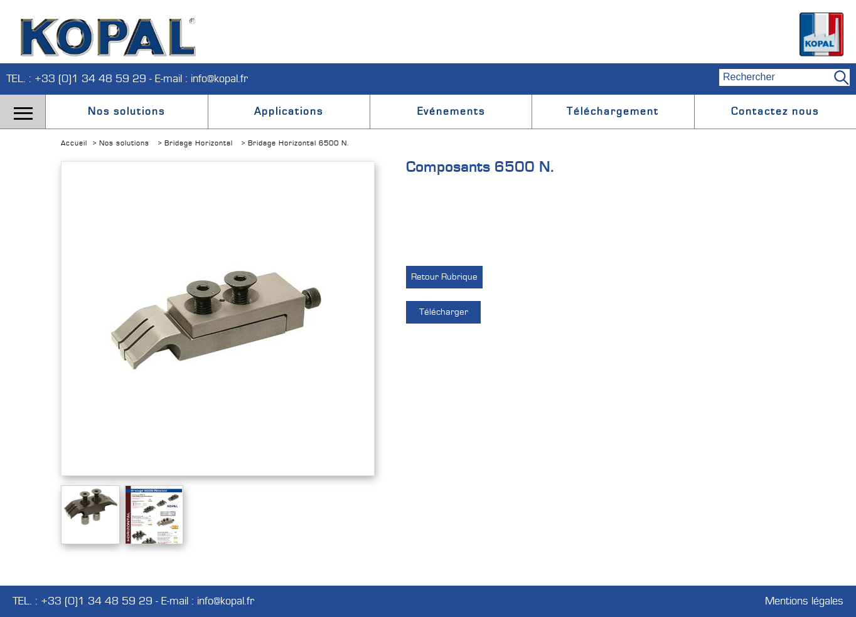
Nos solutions (126, 111)
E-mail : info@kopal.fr (201, 78)
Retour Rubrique (444, 277)
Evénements (451, 111)
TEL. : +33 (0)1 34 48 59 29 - (80, 78)
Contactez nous (775, 111)
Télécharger (443, 312)
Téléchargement (613, 111)
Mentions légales (804, 601)
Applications (288, 111)
